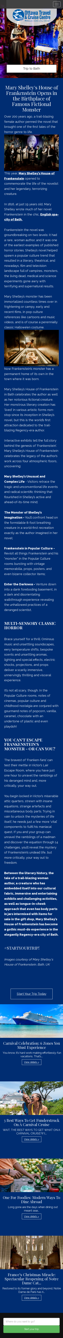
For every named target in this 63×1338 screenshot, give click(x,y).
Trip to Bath (31, 68)
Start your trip (31, 1329)
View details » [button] (31, 1062)
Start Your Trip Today (31, 994)
